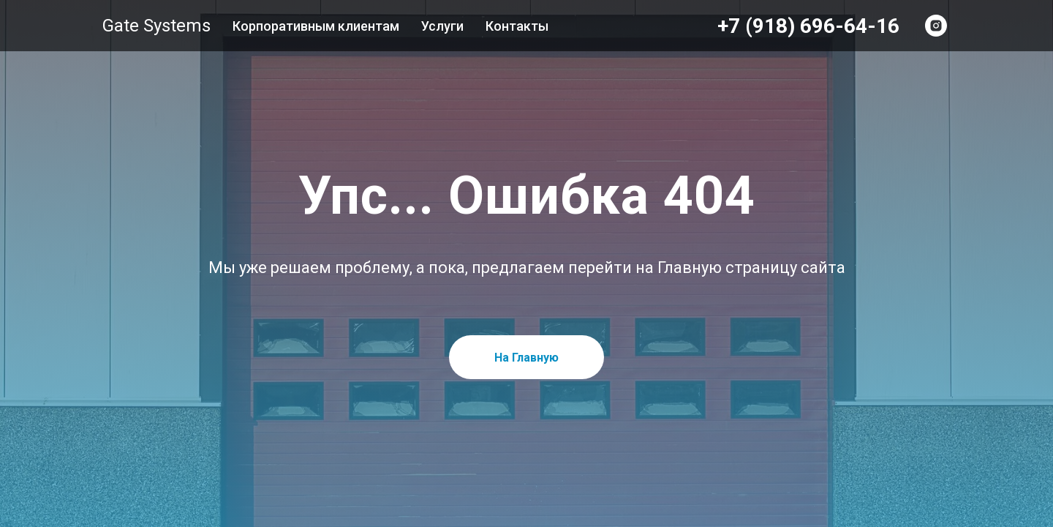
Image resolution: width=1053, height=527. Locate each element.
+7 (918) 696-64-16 (808, 26)
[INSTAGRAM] (936, 26)
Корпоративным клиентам (316, 26)
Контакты (517, 26)
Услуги (442, 26)
